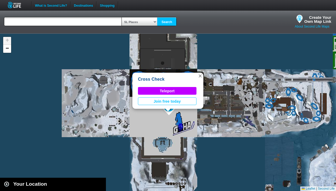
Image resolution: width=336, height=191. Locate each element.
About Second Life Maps (312, 26)
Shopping (107, 5)
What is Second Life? (51, 5)
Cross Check (151, 79)
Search (167, 22)
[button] (200, 76)
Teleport (167, 91)
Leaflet (308, 188)
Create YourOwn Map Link (317, 19)
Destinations (83, 5)
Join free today (167, 101)
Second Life (17, 4)
